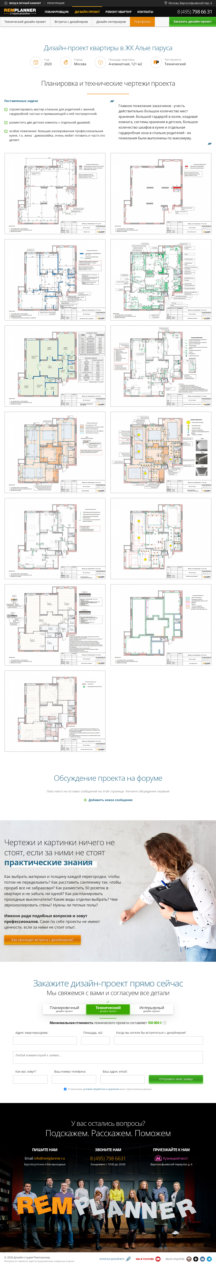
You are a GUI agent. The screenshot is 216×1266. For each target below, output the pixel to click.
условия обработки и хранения (101, 1089)
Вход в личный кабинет (25, 3)
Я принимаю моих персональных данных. (110, 1089)
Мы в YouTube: (145, 1259)
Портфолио (142, 22)
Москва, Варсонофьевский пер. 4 (190, 3)
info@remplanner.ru (49, 1158)
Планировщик (57, 12)
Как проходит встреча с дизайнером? (42, 939)
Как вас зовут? (25, 1071)
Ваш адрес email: (115, 1071)
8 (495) (194, 12)
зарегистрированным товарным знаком (51, 1261)
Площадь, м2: (93, 1033)
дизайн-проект (88, 10)
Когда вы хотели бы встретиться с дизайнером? (151, 1033)
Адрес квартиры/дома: (31, 1033)
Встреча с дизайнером (71, 22)
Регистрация (55, 3)
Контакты (145, 12)
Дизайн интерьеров (111, 22)
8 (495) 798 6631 (108, 1158)
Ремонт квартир (118, 12)
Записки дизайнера (111, 1259)
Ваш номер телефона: (70, 1071)
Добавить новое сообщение (110, 800)
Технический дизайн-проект (25, 22)
